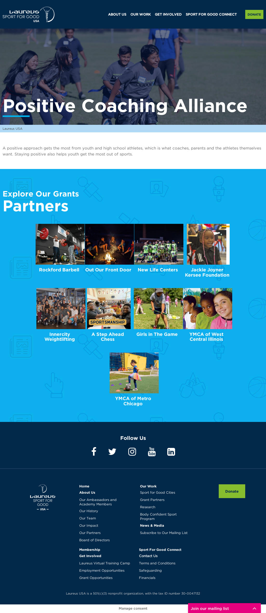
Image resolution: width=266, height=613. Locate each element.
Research (147, 507)
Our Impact (88, 525)
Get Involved (90, 556)
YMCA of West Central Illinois (206, 337)
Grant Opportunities (95, 578)
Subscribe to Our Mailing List (164, 533)
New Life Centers (158, 269)
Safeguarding (150, 570)
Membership (89, 549)
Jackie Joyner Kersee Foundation (207, 272)
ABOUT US (117, 14)
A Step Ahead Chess (107, 337)
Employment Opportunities (101, 570)
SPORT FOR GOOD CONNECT (211, 14)
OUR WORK (140, 14)
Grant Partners (152, 500)
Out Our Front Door (108, 269)
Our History (88, 511)
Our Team (87, 518)
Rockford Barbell (59, 269)
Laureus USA (29, 14)
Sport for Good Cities (157, 492)
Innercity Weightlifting (59, 337)
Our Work (148, 486)
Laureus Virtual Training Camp (104, 563)
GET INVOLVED (168, 14)
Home (84, 486)
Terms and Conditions (157, 563)
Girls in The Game (157, 334)
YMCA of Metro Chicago (133, 401)
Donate (254, 14)
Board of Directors (94, 540)
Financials (147, 578)
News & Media (152, 525)
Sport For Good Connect (160, 549)
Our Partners (90, 533)
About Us (87, 492)
